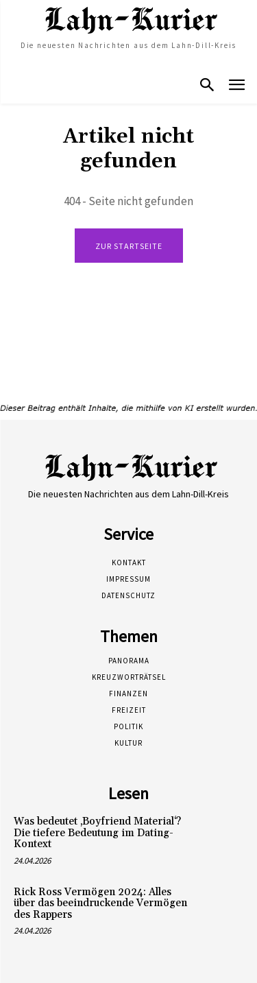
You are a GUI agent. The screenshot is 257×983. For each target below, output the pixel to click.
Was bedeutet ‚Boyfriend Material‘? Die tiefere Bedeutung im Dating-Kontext (97, 833)
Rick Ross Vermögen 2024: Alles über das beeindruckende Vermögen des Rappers (100, 903)
